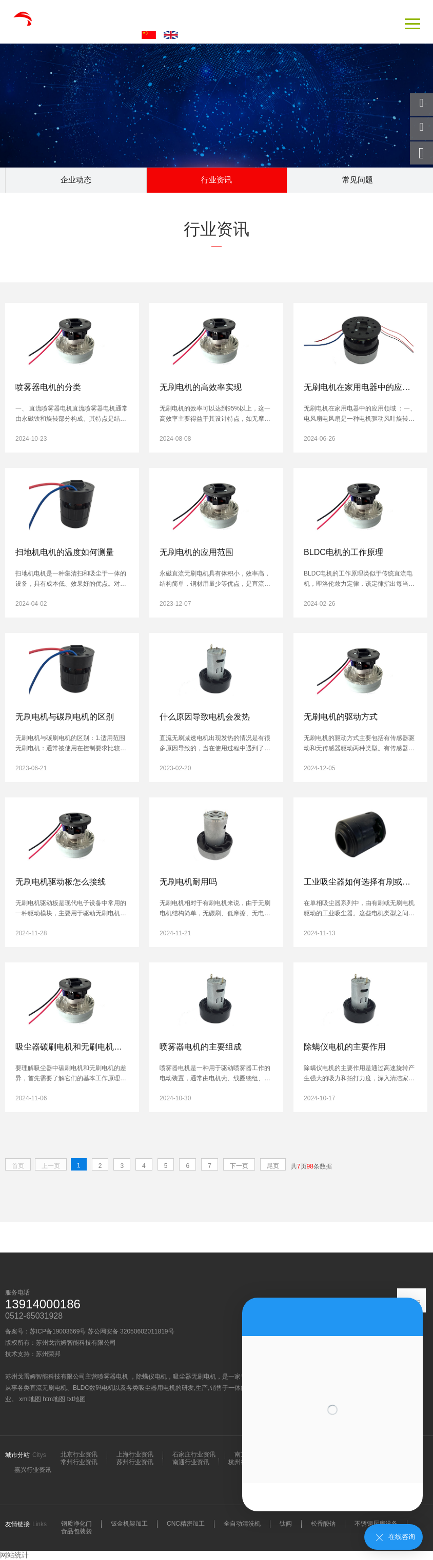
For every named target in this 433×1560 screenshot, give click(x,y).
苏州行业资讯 (134, 1462)
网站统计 (14, 1555)
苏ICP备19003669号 (58, 1331)
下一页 (239, 1165)
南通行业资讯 (190, 1462)
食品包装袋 (76, 1531)
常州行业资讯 (79, 1462)
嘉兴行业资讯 (32, 1469)
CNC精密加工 (186, 1523)
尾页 (273, 1165)
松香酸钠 (323, 1523)
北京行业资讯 (79, 1454)
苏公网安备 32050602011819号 (131, 1331)
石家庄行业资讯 (193, 1454)
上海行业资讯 (134, 1454)
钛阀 (286, 1523)
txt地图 (76, 1399)
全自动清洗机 (242, 1523)
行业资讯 (216, 179)
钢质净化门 (76, 1523)
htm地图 (54, 1399)
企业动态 (76, 179)
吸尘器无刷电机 (194, 1376)
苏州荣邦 (48, 1354)
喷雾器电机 (113, 1376)
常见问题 (357, 179)
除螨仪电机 (151, 1376)
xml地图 (30, 1399)
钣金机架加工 (129, 1523)
